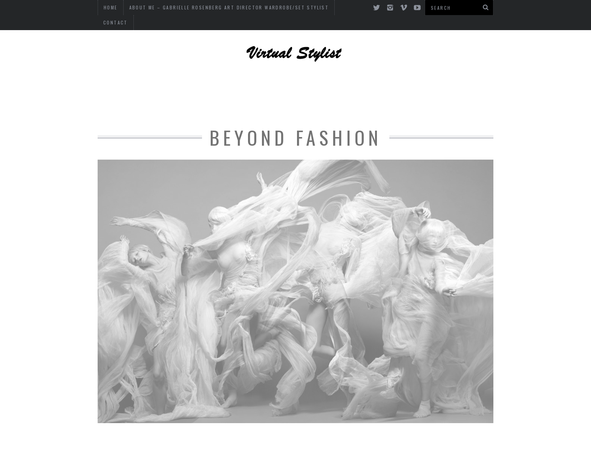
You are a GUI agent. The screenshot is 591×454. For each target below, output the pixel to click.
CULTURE (347, 92)
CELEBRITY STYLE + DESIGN (324, 71)
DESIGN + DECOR (417, 71)
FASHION (391, 92)
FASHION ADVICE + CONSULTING (164, 92)
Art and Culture (452, 92)
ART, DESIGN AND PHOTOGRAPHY (202, 71)
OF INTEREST (258, 92)
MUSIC (306, 92)
